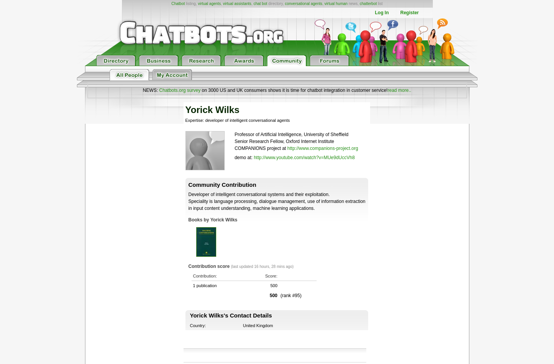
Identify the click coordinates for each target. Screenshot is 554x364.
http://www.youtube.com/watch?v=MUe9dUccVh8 (304, 157)
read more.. (399, 90)
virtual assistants (237, 4)
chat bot (260, 4)
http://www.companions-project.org (322, 148)
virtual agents (209, 4)
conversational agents (303, 4)
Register (409, 12)
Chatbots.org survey (179, 90)
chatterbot (368, 4)
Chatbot (178, 4)
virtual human (335, 4)
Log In (382, 12)
